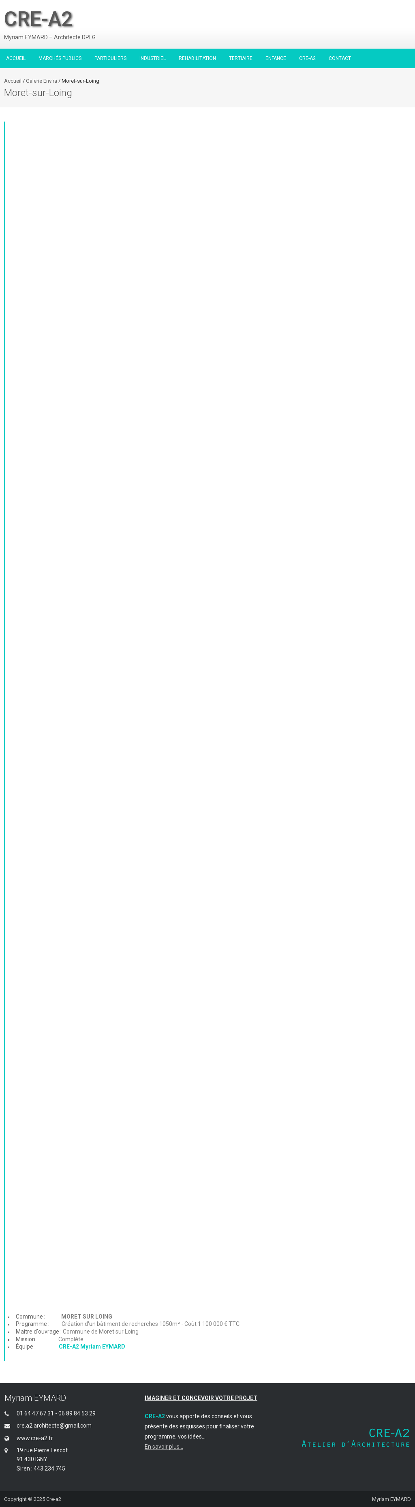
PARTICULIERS (110, 58)
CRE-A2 (307, 58)
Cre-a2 (53, 1499)
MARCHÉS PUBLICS (60, 58)
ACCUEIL (16, 58)
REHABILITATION (197, 58)
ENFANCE (275, 58)
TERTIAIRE (240, 58)
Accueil (12, 81)
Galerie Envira (42, 81)
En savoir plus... (164, 1446)
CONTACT (340, 58)
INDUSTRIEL (152, 58)
